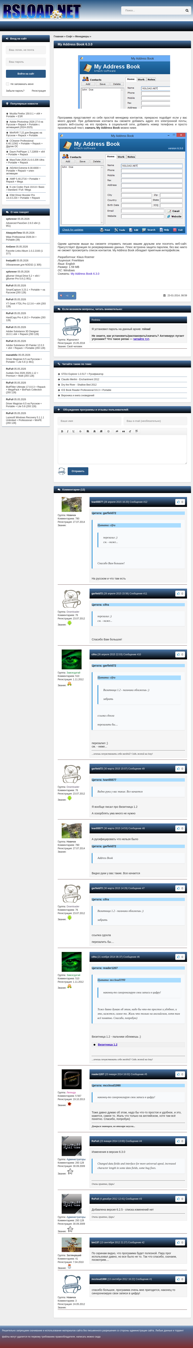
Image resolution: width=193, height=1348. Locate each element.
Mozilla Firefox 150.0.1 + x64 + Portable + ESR (24, 115)
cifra (94, 654)
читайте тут (141, 339)
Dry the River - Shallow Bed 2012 (78, 384)
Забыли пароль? (15, 90)
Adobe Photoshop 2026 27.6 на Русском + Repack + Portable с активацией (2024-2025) (24, 124)
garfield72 (97, 593)
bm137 (95, 1242)
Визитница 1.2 (107, 1044)
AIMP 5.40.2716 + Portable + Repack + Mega (23, 180)
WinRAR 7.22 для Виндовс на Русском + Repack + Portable (24, 134)
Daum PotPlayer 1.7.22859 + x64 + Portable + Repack (25, 153)
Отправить (78, 471)
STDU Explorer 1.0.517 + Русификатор (82, 374)
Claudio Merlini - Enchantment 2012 (80, 379)
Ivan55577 (97, 502)
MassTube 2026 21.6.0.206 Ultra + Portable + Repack (25, 161)
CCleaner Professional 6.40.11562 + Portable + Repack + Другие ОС (24, 143)
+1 (67, 296)
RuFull (95, 1141)
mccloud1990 (99, 1279)
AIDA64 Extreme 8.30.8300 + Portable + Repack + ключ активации (23, 171)
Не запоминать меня (22, 84)
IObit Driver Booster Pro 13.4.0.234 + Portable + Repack (23, 196)
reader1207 (98, 1074)
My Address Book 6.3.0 (85, 273)
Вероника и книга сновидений (77, 395)
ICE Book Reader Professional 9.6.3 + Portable (86, 390)
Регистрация (39, 90)
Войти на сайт (26, 73)
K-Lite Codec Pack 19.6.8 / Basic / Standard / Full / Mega (25, 188)
